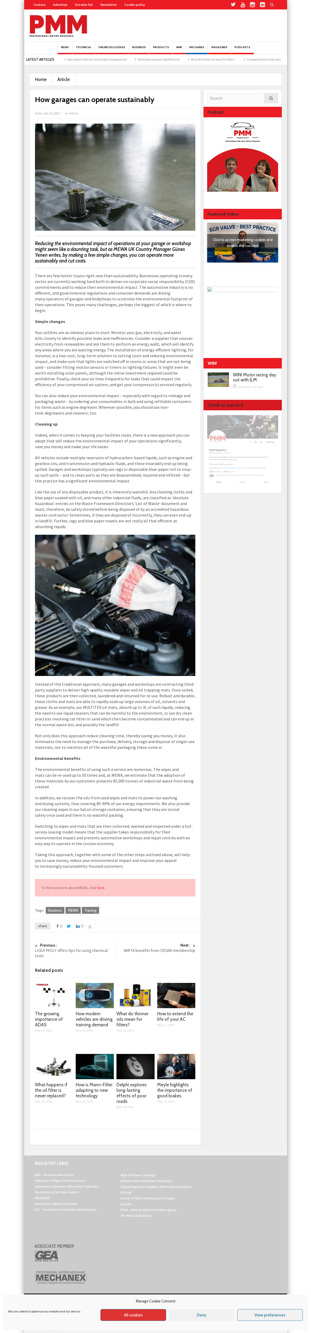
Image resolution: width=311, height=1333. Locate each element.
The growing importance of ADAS (49, 1019)
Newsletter (108, 5)
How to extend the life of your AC (175, 1016)
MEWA (73, 910)
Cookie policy (134, 5)
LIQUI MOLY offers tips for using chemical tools (75, 950)
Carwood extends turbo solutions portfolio (280, 59)
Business (139, 50)
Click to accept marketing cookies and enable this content (243, 242)
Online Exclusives (112, 50)
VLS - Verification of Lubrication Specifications (65, 1209)
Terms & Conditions (44, 1330)
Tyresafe (126, 1204)
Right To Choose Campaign (138, 1175)
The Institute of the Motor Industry (57, 1192)
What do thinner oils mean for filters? (221, 59)
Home (41, 79)
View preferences (269, 1315)
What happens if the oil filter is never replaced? (51, 1090)
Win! (179, 50)
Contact (39, 5)
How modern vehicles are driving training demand (105, 59)
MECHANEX (42, 1198)
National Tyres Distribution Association (145, 1181)
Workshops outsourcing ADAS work (167, 59)
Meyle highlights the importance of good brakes (174, 1090)
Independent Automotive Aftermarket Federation (66, 1186)
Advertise (60, 5)
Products (161, 50)
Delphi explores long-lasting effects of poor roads (131, 1093)
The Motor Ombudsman (135, 1216)
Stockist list (84, 5)
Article (63, 79)
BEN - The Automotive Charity (54, 1175)
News (65, 50)
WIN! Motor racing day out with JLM (254, 377)
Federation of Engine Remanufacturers (60, 1181)
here (101, 887)
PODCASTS (242, 50)
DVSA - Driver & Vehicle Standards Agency (148, 1210)
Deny (201, 1315)
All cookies (133, 1315)
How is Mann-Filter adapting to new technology (94, 1090)
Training (90, 910)
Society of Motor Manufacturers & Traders (147, 1198)
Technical (84, 50)
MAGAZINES (219, 50)
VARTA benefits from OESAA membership (155, 948)
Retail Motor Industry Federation (56, 1204)
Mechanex (197, 50)
